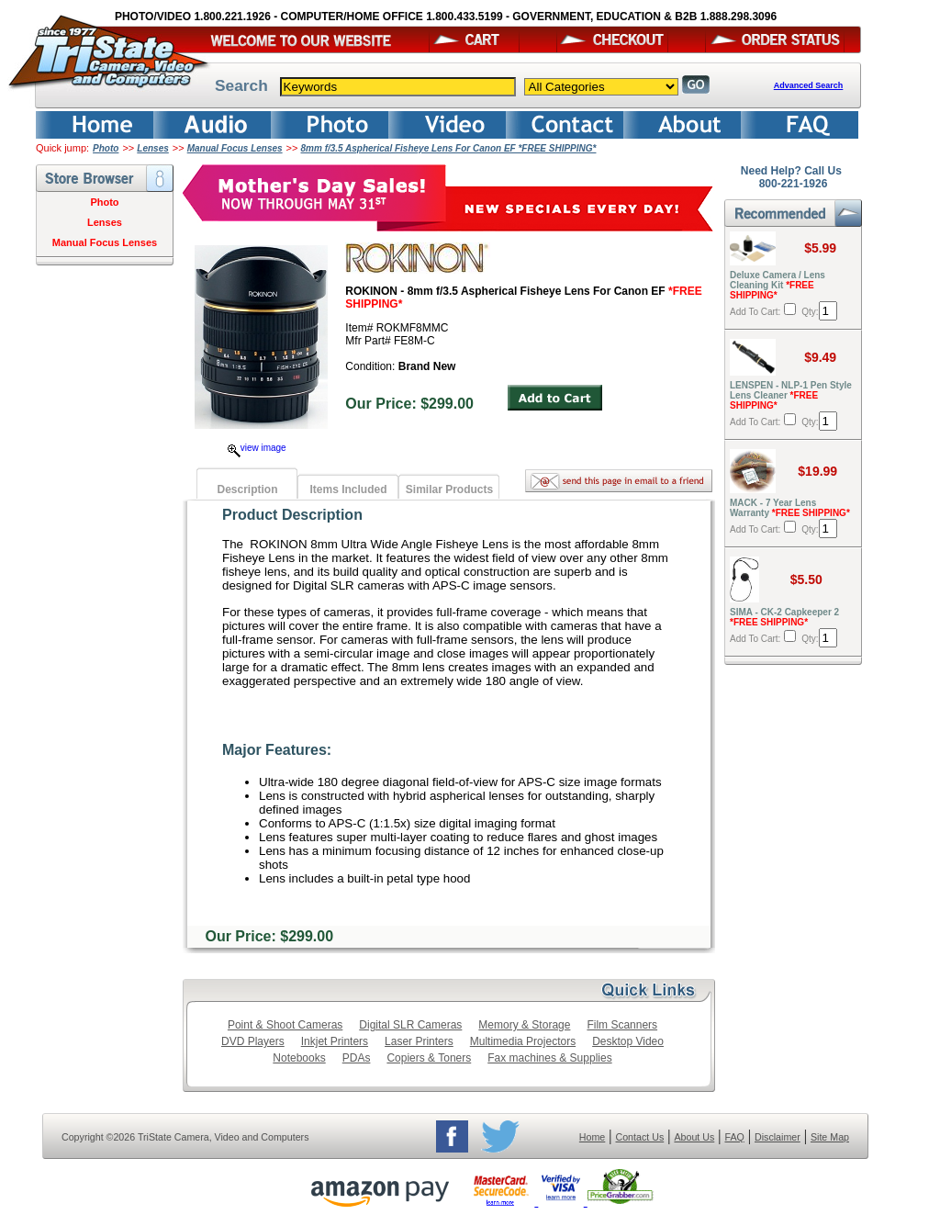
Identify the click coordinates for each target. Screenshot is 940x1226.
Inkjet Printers (334, 1041)
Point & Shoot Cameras (285, 1024)
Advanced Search (809, 85)
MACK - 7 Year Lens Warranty (790, 508)
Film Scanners (622, 1024)
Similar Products (449, 489)
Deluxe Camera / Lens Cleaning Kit (777, 285)
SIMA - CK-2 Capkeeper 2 (784, 617)
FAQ (734, 1136)
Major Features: (276, 750)
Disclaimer (777, 1136)
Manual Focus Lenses (235, 148)
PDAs (356, 1058)
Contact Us (640, 1136)
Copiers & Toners (428, 1058)
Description (247, 489)
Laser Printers (419, 1041)
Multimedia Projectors (523, 1041)
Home (592, 1136)
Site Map (830, 1136)
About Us (694, 1136)
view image (257, 448)
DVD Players (253, 1041)
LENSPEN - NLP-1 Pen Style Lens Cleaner (791, 395)
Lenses (152, 148)
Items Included (347, 489)
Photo (105, 148)
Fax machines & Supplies (549, 1058)
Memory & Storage (524, 1024)
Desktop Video (628, 1041)
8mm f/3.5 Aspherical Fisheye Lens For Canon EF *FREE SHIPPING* (449, 148)
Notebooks (299, 1058)
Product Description (292, 515)
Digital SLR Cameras (410, 1024)
